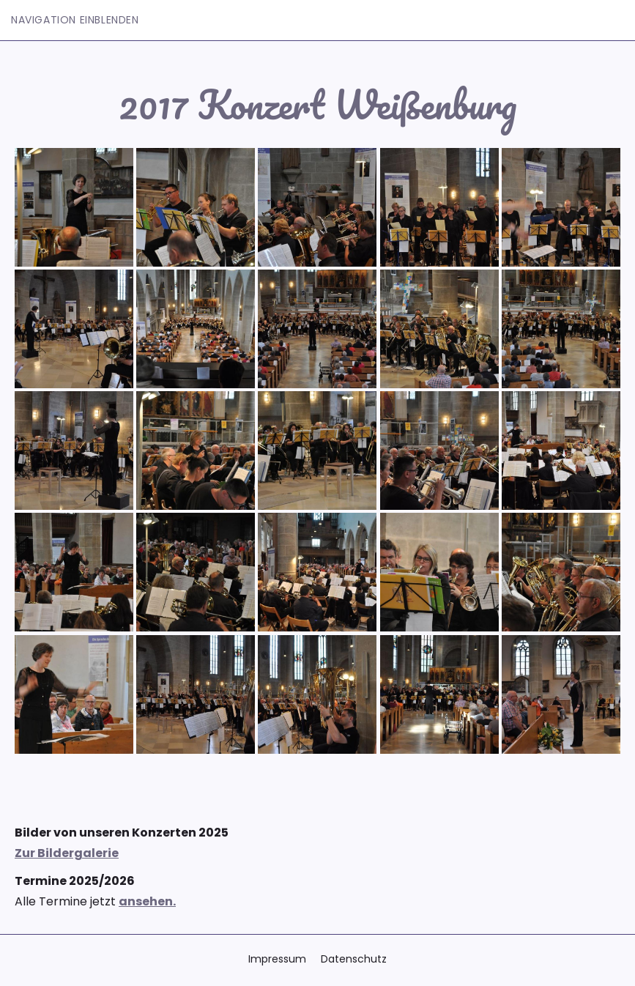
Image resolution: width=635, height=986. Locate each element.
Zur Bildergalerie (67, 853)
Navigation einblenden (75, 19)
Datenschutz (354, 959)
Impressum (277, 959)
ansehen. (147, 901)
